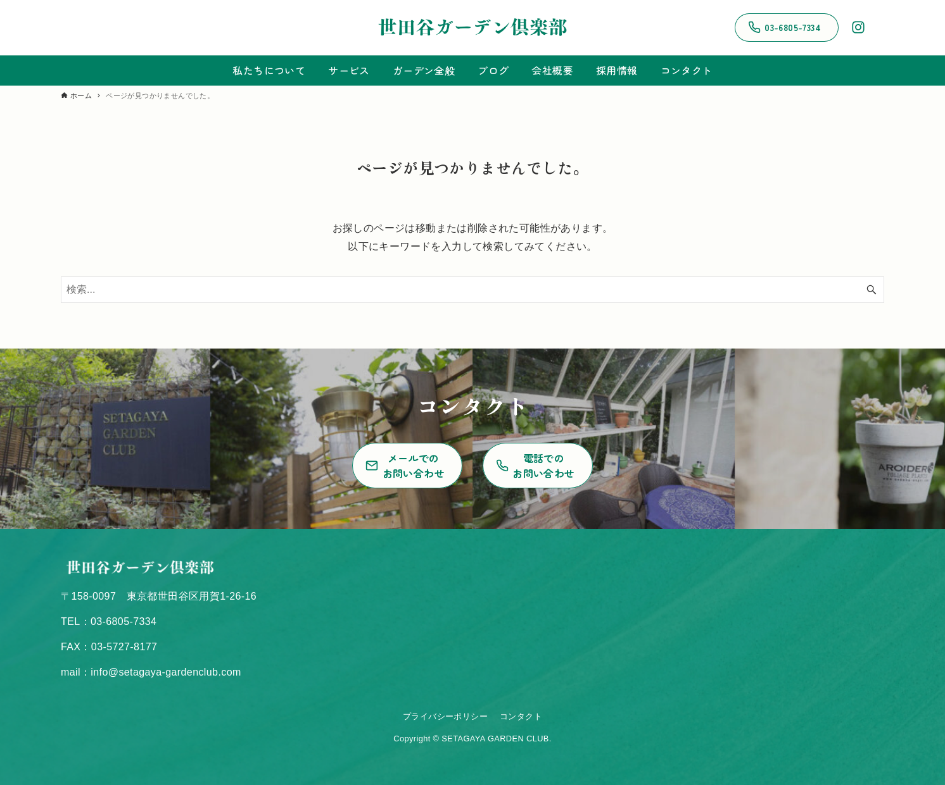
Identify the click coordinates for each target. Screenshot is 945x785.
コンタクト (521, 716)
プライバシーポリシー (445, 716)
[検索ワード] (472, 289)
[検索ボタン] (871, 289)
